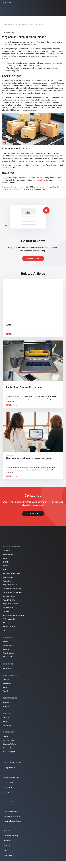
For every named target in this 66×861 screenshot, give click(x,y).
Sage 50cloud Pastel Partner (12, 588)
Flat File (6, 562)
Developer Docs (8, 748)
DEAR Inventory (8, 554)
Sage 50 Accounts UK (10, 585)
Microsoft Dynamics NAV (11, 573)
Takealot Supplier (9, 653)
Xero (4, 630)
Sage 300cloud (8, 607)
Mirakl (5, 687)
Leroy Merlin (7, 683)
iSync (5, 569)
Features (6, 706)
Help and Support (9, 752)
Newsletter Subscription (11, 777)
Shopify (5, 642)
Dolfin (5, 558)
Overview (6, 702)
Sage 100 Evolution (9, 596)
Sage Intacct (7, 581)
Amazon (6, 679)
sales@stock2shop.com (11, 811)
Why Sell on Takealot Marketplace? (33, 24)
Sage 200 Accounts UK (10, 604)
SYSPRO (6, 623)
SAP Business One (9, 619)
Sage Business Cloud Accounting (14, 615)
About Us (6, 717)
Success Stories (8, 740)
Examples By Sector (9, 744)
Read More (11, 334)
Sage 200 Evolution (9, 600)
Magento (6, 649)
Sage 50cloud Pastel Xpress (12, 592)
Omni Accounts (8, 577)
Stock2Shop (6, 24)
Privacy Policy (8, 782)
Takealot (6, 691)
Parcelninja (7, 668)
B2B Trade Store (8, 657)
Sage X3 (6, 611)
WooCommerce (8, 645)
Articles (15, 24)
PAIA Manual (8, 787)
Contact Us (33, 514)
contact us (10, 187)
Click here (42, 180)
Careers (5, 721)
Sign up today (33, 258)
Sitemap (6, 792)
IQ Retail (6, 566)
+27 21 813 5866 (9, 802)
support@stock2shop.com (12, 816)
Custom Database (9, 626)
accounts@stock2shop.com (13, 821)
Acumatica (6, 551)
